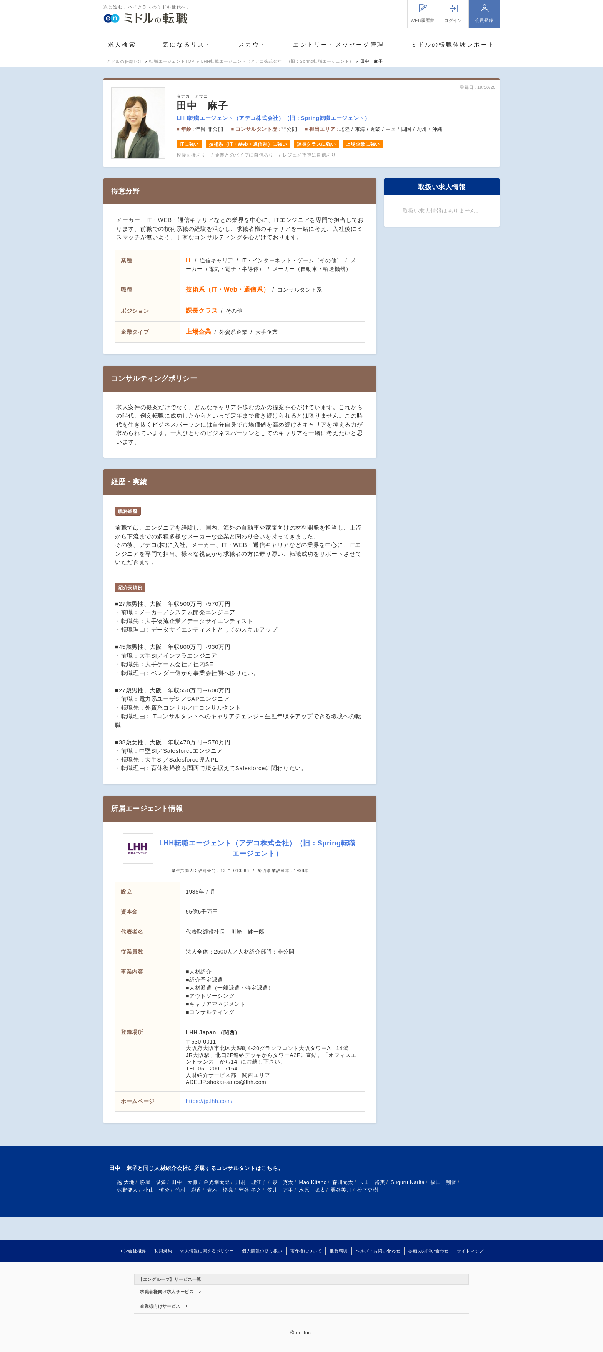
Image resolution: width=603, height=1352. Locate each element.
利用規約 (163, 1251)
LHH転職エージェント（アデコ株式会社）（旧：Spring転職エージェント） (273, 118)
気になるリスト (187, 44)
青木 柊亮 (220, 1190)
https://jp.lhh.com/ (209, 1101)
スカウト (252, 44)
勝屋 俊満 (153, 1182)
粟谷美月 (341, 1190)
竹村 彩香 (188, 1190)
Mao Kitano (312, 1182)
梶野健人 (127, 1190)
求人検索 (122, 44)
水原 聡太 (312, 1190)
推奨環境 (339, 1251)
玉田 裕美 (372, 1182)
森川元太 (342, 1182)
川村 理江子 (251, 1182)
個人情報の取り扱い (262, 1251)
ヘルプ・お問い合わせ (378, 1251)
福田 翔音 (443, 1182)
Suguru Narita (408, 1182)
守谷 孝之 (250, 1190)
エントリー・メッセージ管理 (338, 44)
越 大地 (125, 1182)
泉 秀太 (282, 1182)
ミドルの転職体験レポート (453, 44)
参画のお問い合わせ (428, 1251)
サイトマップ (470, 1251)
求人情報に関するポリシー (207, 1251)
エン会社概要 (132, 1251)
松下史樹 (367, 1190)
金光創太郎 (216, 1182)
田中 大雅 (185, 1182)
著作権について (305, 1251)
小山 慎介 (156, 1190)
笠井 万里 (280, 1190)
